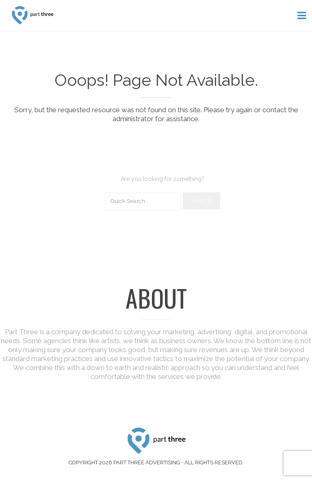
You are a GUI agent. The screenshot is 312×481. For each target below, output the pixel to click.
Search (201, 201)
